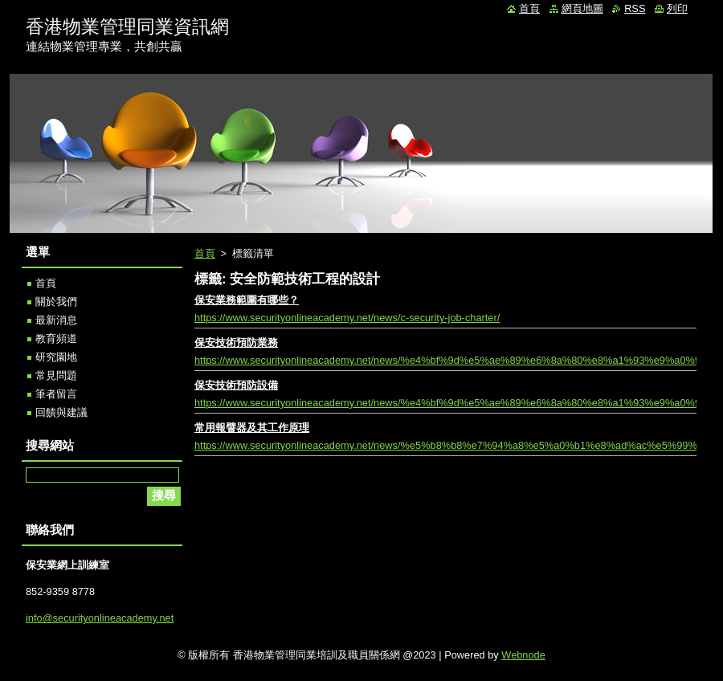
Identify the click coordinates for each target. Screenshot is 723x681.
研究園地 (56, 357)
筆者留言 (56, 394)
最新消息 (56, 320)
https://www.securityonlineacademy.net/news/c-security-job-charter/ (347, 318)
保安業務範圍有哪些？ (246, 300)
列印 (677, 8)
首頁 (204, 253)
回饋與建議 (61, 412)
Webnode (523, 655)
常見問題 (56, 375)
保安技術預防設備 (236, 385)
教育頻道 (56, 338)
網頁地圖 (582, 8)
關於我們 (56, 302)
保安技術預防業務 (236, 342)
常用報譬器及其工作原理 (251, 428)
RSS (634, 8)
